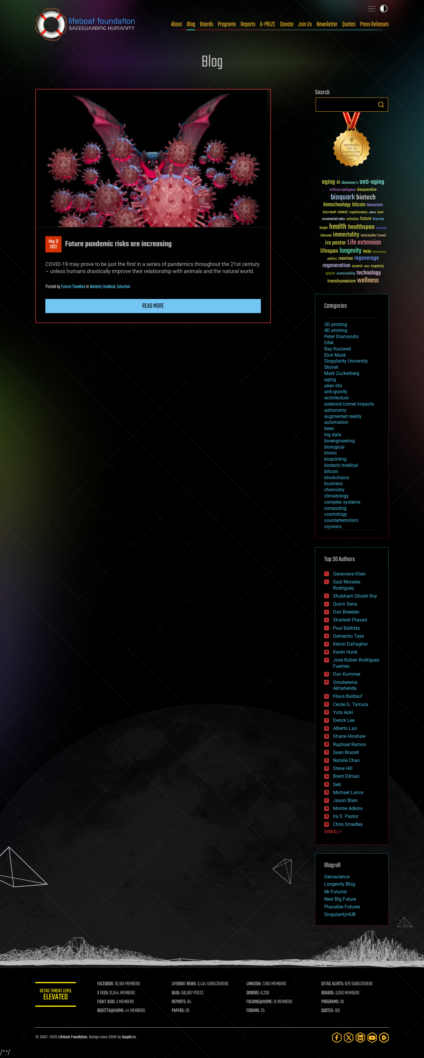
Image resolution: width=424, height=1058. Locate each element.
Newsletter (327, 24)
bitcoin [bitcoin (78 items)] (358, 205)
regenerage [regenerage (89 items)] (366, 258)
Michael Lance (348, 792)
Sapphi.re (128, 1037)
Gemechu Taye (348, 636)
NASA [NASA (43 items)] (367, 251)
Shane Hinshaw (349, 736)
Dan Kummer (346, 674)
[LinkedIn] (360, 1037)
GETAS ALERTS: (333, 984)
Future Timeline (73, 287)
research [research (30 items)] (357, 266)
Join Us (305, 24)
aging (330, 379)
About (176, 24)
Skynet (331, 367)
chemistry (334, 489)
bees (329, 428)
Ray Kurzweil (337, 349)
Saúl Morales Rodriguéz (346, 585)
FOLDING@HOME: (260, 1002)
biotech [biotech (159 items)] (366, 197)
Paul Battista (346, 628)
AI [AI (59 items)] (338, 183)
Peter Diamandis (341, 336)
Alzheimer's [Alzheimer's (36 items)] (350, 183)
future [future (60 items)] (365, 218)
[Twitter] (348, 1037)
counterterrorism (341, 520)
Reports (248, 24)
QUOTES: (328, 1011)
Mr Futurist (335, 892)
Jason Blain (345, 800)
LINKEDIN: (254, 984)
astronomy (335, 410)
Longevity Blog (339, 884)
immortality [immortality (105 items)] (346, 234)
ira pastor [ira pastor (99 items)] (335, 242)
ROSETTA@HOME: (111, 1011)
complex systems (342, 502)
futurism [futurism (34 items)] (378, 219)
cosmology (335, 514)
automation (336, 422)
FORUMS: (254, 1011)
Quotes (348, 24)
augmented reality (343, 416)
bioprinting (335, 459)
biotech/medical (102, 287)
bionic (330, 453)
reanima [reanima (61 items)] (345, 258)
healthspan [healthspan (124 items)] (361, 227)
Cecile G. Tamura (350, 704)
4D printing (335, 330)
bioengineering (339, 441)
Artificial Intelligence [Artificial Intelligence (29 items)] (342, 190)
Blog (191, 24)
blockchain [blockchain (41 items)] (375, 205)
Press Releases (374, 24)
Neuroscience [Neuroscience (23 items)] (379, 252)
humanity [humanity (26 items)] (381, 228)
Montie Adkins (348, 808)
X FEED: (103, 993)
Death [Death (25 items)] (380, 212)
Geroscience (337, 877)
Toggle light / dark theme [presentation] (383, 8)
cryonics (333, 526)
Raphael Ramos (349, 744)
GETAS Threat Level (56, 995)
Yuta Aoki (343, 712)
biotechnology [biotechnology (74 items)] (337, 205)
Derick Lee (344, 720)
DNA (329, 342)
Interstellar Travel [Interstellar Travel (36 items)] (373, 236)
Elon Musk (335, 355)
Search (381, 104)
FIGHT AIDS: (107, 1002)
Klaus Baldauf (347, 696)
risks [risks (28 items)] (366, 266)
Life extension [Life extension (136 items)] (364, 243)
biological (334, 447)
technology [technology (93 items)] (369, 273)
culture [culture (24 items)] (372, 212)
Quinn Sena (345, 604)
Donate (287, 24)
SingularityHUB (340, 914)
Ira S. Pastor (345, 816)
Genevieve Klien (349, 574)
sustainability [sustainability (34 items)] (346, 274)
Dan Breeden (346, 612)
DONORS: (253, 993)
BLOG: (176, 993)
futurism (123, 287)
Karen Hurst (345, 652)
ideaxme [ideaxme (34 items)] (326, 236)
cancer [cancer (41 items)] (343, 212)
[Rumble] (384, 1037)
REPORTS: (179, 1002)
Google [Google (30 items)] (323, 228)
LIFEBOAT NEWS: (184, 984)
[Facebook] (337, 1037)
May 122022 (54, 244)
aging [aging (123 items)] (328, 182)
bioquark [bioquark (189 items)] (343, 197)
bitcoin (331, 471)
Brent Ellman (346, 776)
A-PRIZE (267, 24)
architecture (336, 398)
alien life (333, 386)
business (333, 483)
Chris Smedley (348, 824)
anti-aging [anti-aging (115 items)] (372, 182)
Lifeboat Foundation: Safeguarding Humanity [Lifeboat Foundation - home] (85, 24)
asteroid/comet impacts (349, 404)
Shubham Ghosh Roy (355, 596)
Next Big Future (340, 899)
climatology (336, 496)
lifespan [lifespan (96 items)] (329, 251)
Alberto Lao (345, 728)
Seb (337, 784)
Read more (153, 306)
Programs (227, 24)
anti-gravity (335, 391)
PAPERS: (178, 1011)
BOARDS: (328, 993)
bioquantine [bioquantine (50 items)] (367, 189)
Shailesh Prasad (350, 620)
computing (335, 508)
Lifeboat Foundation (72, 1037)
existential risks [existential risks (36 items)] (333, 219)
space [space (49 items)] (330, 273)
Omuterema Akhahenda (345, 685)
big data (332, 434)
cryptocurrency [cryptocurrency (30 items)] (358, 212)
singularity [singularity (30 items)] (377, 266)
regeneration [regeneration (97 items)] (336, 265)
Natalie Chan (346, 760)
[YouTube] (372, 1037)
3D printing (335, 324)
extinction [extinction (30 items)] (352, 219)
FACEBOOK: (106, 984)
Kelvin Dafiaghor (350, 644)
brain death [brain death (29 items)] (329, 212)
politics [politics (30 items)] (332, 259)
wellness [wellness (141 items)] (368, 281)
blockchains (336, 477)
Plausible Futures (342, 907)
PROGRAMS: (330, 1002)
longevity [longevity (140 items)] (350, 251)
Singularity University (346, 361)
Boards (206, 24)
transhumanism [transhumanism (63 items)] (341, 281)
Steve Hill (342, 768)
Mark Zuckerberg (341, 373)
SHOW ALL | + (333, 832)
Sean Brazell (346, 752)
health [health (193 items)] (338, 227)
